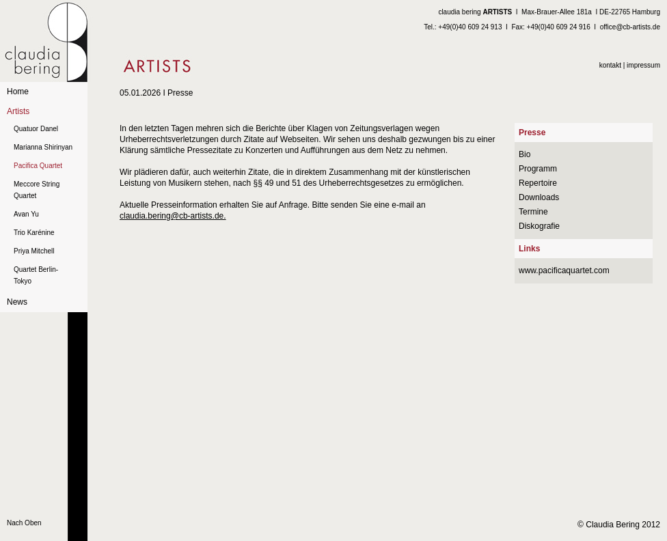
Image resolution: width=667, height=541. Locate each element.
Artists (18, 111)
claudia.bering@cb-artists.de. (173, 216)
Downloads (539, 197)
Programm (538, 169)
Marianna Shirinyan (43, 147)
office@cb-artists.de (630, 27)
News (17, 302)
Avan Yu (26, 214)
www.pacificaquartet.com (564, 270)
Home (18, 91)
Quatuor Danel (36, 129)
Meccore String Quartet (36, 189)
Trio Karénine (34, 232)
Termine (533, 212)
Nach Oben (24, 523)
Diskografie (539, 226)
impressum (643, 65)
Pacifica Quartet (38, 165)
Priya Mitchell (34, 251)
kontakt (610, 65)
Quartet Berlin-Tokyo (36, 275)
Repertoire (538, 183)
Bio (524, 154)
